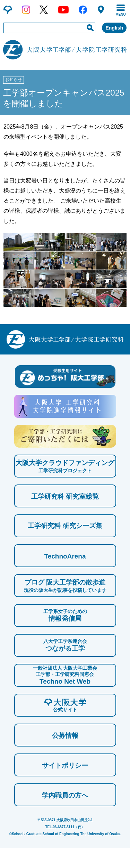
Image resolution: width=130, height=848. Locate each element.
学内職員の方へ (65, 795)
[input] (49, 28)
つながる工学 (65, 645)
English (114, 28)
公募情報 (65, 735)
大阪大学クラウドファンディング (65, 466)
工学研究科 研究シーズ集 (65, 525)
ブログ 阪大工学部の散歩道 (65, 586)
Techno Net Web (65, 675)
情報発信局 (65, 615)
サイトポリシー (65, 765)
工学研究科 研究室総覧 (65, 496)
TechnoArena (65, 556)
